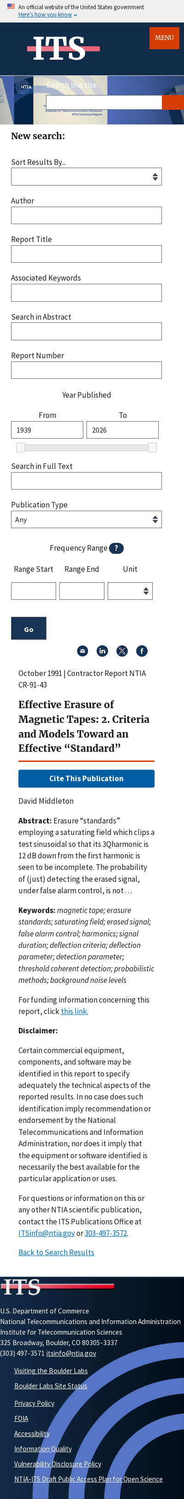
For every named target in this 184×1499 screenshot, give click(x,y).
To (123, 415)
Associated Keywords (46, 278)
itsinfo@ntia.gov (71, 1353)
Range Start (33, 569)
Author (22, 201)
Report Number (37, 355)
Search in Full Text (42, 466)
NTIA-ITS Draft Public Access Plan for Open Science (88, 1479)
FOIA (21, 1418)
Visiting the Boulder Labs (51, 1370)
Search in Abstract (41, 317)
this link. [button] (74, 1011)
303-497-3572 (106, 1233)
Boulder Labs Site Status (50, 1385)
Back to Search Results (56, 1252)
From (47, 415)
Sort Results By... (38, 162)
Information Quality (43, 1448)
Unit (130, 569)
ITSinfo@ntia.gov (46, 1233)
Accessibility (32, 1433)
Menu (164, 37)
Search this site (71, 85)
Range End (81, 569)
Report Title (31, 239)
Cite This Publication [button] (86, 778)
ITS (59, 48)
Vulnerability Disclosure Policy (57, 1464)
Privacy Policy (34, 1403)
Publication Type (39, 505)
